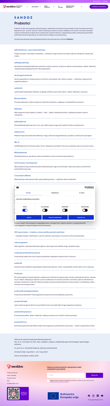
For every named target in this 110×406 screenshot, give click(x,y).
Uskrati (29, 217)
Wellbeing (35, 6)
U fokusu (60, 7)
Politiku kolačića (64, 382)
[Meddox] (15, 367)
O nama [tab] (81, 192)
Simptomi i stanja (19, 7)
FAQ (8, 380)
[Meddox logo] (9, 6)
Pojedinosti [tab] (55, 192)
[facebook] (89, 396)
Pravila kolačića (11, 378)
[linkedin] (98, 396)
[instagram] (93, 396)
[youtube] (102, 396)
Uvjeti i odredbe (11, 375)
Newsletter (97, 1)
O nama (105, 1)
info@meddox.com (12, 383)
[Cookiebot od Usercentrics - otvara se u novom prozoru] (86, 187)
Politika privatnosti (12, 372)
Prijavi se (94, 375)
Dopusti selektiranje (55, 217)
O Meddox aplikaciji (99, 6)
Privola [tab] (28, 192)
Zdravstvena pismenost (70, 7)
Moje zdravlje (47, 7)
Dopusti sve (81, 217)
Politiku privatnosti (55, 382)
